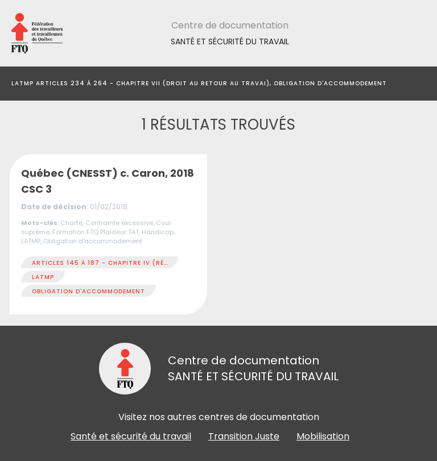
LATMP (43, 277)
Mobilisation (322, 436)
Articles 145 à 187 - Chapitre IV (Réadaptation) (121, 263)
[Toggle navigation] (416, 83)
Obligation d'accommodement (88, 291)
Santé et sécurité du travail (131, 436)
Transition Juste (243, 436)
